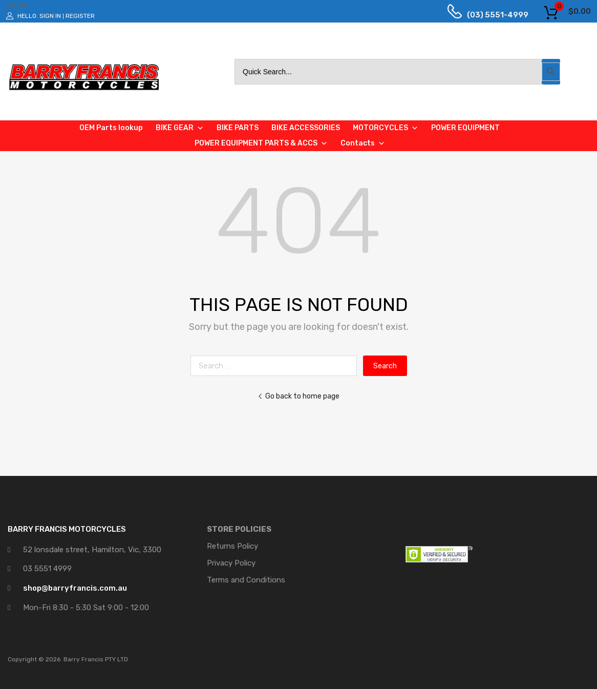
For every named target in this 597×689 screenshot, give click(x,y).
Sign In (50, 15)
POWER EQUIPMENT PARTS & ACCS (261, 143)
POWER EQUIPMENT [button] (465, 127)
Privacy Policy (231, 563)
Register (80, 15)
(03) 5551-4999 (490, 14)
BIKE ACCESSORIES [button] (305, 127)
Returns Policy (232, 546)
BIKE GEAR (180, 128)
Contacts (362, 143)
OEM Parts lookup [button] (111, 127)
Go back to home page (298, 396)
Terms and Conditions (246, 579)
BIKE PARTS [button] (238, 127)
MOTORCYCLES (385, 128)
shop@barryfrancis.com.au (75, 588)
